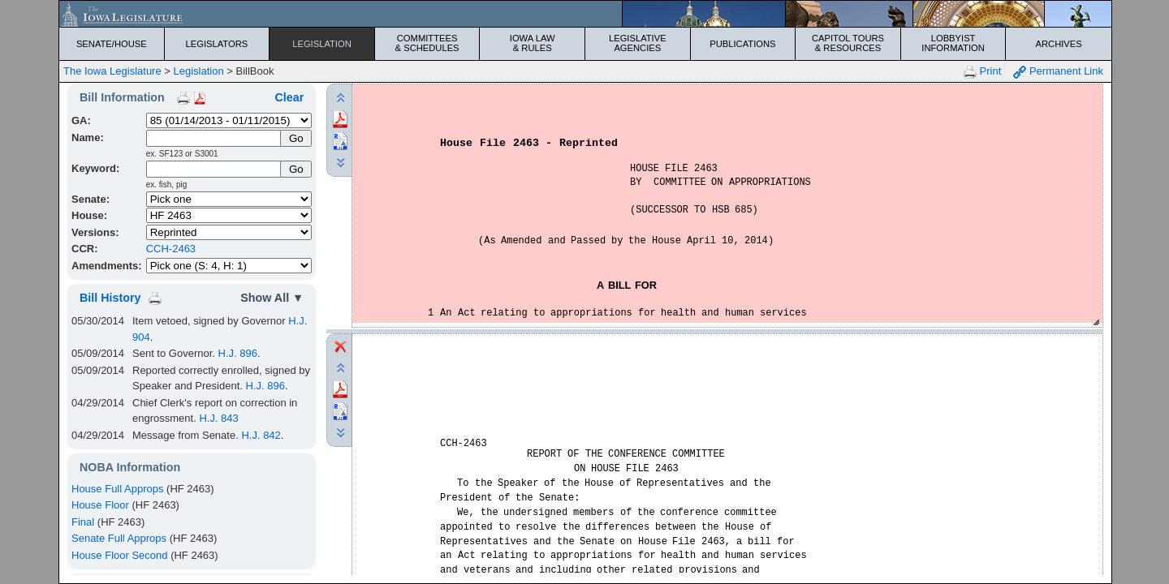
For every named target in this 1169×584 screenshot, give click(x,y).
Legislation (322, 44)
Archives (1059, 44)
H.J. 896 (237, 353)
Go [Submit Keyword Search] (296, 169)
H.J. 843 (218, 418)
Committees (427, 43)
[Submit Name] (296, 138)
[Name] (214, 138)
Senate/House (111, 44)
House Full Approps (117, 489)
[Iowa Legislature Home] (585, 14)
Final (82, 522)
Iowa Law (532, 43)
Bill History (110, 297)
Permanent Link (1058, 72)
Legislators (217, 44)
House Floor (100, 505)
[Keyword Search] (214, 169)
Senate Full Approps (118, 538)
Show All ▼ (272, 297)
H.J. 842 (260, 435)
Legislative (637, 43)
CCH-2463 (171, 249)
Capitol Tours (848, 43)
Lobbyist (953, 43)
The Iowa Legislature (112, 71)
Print (982, 72)
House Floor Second (119, 555)
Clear (289, 97)
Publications (742, 44)
